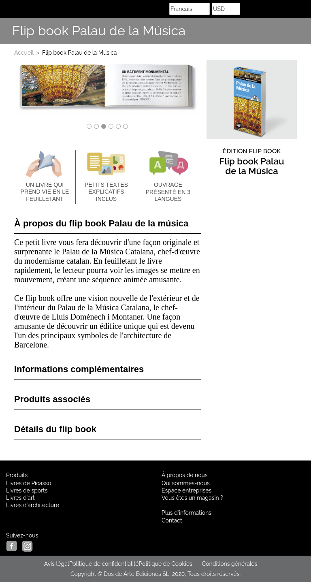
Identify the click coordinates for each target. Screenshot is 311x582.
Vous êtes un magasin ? (192, 498)
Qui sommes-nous (186, 483)
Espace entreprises (186, 490)
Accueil (24, 52)
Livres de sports (27, 490)
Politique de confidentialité (104, 564)
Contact (172, 520)
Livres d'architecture (32, 505)
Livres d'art (20, 498)
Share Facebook (283, 31)
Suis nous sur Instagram (301, 31)
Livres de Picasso (28, 483)
